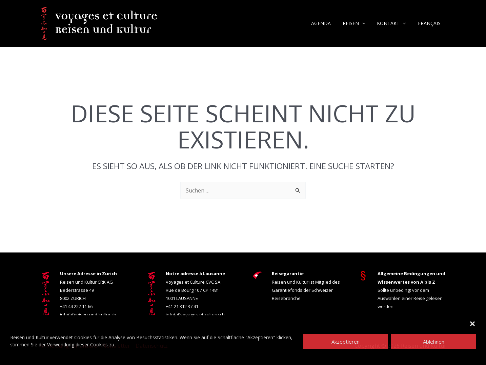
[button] (472, 323)
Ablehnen (433, 341)
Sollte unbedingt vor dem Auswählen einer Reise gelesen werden (411, 289)
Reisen (359, 23)
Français (430, 23)
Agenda (329, 23)
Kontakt (395, 23)
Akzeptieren (345, 341)
